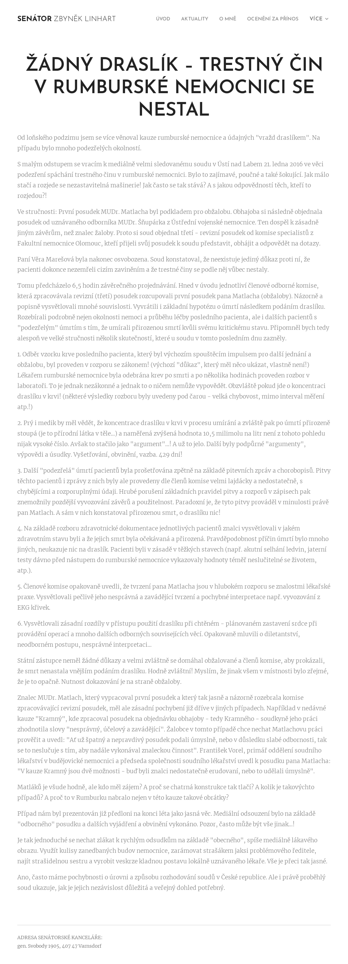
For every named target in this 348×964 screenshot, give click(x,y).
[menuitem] (148, 19)
